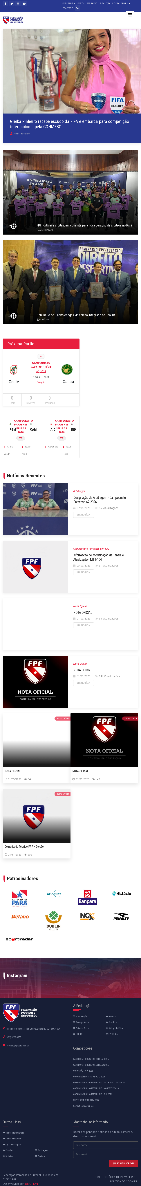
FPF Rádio (112, 1034)
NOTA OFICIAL (82, 612)
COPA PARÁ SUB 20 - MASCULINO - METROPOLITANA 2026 (98, 1082)
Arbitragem (41, 1150)
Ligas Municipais (12, 1144)
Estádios (8, 1150)
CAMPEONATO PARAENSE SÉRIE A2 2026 (91, 1065)
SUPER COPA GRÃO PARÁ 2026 (86, 1100)
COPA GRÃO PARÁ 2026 (83, 1071)
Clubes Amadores (12, 1138)
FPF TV (80, 3)
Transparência (81, 1022)
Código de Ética (114, 1028)
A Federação (80, 1016)
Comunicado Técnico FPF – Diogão (24, 846)
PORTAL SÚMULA (121, 3)
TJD (108, 3)
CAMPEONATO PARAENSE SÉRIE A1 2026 (91, 1059)
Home (96, 1177)
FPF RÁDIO (92, 3)
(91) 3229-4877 (14, 1037)
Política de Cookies (123, 1181)
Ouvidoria (111, 1022)
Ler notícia (83, 514)
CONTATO (67, 8)
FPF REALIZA (68, 3)
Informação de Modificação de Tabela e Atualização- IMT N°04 (98, 557)
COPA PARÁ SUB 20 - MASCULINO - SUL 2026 (92, 1094)
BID (102, 3)
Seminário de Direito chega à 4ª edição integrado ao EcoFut (76, 315)
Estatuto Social (81, 1028)
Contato (40, 1156)
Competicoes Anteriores (84, 1106)
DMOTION (31, 1183)
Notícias (8, 1156)
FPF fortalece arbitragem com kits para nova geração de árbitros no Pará (84, 225)
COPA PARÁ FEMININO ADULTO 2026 (89, 1076)
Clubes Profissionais (13, 1133)
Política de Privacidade (120, 1177)
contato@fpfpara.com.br (18, 1045)
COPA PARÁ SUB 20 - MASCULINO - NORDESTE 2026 (96, 1088)
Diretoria (111, 1016)
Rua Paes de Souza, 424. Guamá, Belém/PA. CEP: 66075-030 (33, 1029)
